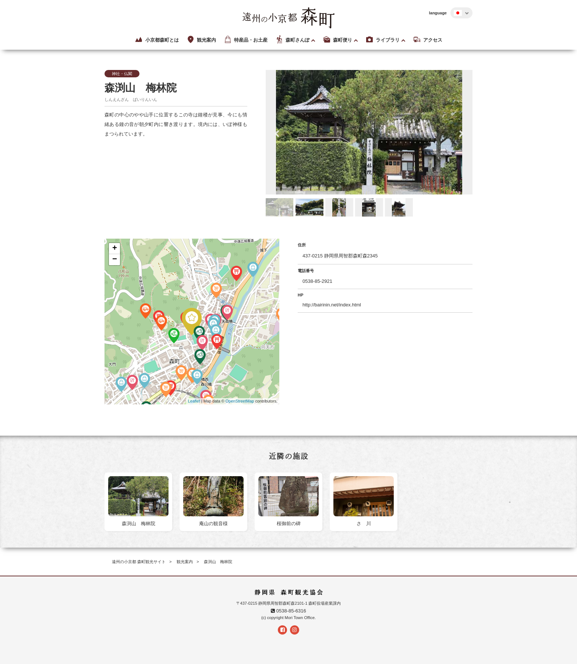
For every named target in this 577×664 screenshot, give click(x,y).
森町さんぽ (292, 40)
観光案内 (201, 40)
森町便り (337, 40)
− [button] (114, 259)
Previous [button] (276, 134)
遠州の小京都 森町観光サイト (139, 561)
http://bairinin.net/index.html (331, 305)
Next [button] (461, 134)
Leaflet (194, 401)
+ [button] (114, 248)
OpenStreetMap (240, 401)
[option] (369, 132)
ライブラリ (382, 40)
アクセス (427, 40)
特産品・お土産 (245, 40)
